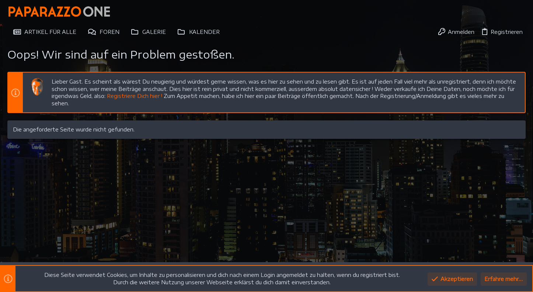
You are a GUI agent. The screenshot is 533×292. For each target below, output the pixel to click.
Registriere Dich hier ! (134, 96)
